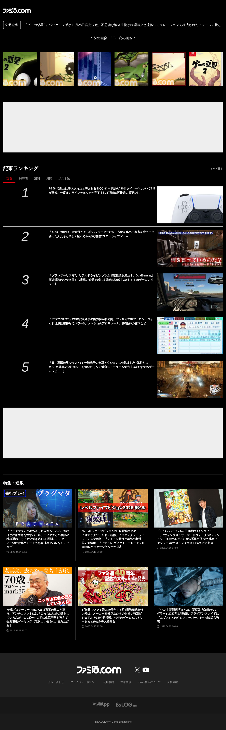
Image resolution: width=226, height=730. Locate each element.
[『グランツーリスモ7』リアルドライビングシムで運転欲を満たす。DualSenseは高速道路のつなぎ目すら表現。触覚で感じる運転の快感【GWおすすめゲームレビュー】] (190, 291)
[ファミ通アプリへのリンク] (100, 704)
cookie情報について (147, 682)
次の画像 (126, 38)
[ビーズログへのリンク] (126, 704)
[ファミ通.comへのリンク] (17, 10)
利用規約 (109, 682)
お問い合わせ (59, 682)
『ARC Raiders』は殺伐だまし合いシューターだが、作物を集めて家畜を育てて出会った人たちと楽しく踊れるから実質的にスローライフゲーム (101, 234)
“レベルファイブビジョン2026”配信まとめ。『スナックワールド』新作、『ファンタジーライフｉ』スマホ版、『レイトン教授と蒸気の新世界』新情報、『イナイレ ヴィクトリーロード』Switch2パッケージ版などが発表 (113, 538)
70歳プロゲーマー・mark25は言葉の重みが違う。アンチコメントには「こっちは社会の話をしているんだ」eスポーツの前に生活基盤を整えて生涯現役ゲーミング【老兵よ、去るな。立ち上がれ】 (37, 617)
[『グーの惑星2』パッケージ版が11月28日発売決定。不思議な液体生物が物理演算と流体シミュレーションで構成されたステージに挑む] (20, 69)
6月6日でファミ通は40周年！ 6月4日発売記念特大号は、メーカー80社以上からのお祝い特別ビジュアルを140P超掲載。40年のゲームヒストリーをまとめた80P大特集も (112, 615)
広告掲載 (169, 682)
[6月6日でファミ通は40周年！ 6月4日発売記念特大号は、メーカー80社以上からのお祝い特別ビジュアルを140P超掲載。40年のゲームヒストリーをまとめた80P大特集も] (112, 586)
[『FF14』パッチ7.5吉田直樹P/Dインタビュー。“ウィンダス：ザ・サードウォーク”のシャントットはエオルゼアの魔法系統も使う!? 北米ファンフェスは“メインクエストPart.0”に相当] (188, 508)
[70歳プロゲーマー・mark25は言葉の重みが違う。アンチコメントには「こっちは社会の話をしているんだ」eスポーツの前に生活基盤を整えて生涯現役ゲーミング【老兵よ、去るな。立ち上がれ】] (37, 586)
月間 (49, 178)
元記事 (11, 25)
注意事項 (125, 682)
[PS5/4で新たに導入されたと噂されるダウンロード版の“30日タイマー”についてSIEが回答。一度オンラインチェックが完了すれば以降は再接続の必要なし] (190, 204)
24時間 (23, 178)
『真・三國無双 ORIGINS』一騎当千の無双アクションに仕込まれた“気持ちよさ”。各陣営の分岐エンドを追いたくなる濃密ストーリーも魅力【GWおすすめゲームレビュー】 (102, 367)
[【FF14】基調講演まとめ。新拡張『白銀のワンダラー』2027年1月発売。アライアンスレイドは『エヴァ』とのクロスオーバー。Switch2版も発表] (188, 586)
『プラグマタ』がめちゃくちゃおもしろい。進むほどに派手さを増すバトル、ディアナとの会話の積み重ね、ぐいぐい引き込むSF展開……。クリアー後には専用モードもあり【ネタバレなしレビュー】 (37, 538)
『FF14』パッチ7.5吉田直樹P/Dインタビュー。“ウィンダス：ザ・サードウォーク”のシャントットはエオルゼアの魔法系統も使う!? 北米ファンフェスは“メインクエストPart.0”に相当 (188, 537)
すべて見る (217, 168)
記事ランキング (20, 168)
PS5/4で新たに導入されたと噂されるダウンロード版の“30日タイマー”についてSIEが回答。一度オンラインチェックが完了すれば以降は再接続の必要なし (102, 190)
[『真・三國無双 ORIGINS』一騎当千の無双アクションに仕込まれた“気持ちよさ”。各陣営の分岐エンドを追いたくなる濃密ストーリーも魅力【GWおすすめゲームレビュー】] (190, 379)
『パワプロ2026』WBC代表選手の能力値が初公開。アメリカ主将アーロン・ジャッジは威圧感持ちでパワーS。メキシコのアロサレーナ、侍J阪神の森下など (101, 321)
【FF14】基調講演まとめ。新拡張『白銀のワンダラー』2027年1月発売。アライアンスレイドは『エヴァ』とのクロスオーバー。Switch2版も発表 (188, 615)
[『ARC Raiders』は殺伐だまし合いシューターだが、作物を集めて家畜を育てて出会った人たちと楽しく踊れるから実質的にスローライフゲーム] (190, 248)
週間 (37, 178)
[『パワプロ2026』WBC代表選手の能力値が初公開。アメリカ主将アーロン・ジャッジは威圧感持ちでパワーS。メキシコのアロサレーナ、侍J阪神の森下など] (190, 335)
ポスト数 (64, 178)
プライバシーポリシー (85, 682)
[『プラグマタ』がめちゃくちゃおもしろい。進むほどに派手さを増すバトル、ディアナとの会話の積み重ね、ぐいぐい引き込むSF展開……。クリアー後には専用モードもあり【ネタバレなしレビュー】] (37, 508)
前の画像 (100, 38)
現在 (9, 178)
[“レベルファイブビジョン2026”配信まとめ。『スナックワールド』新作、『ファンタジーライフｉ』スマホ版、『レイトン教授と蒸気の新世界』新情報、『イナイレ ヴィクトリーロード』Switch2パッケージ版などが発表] (112, 508)
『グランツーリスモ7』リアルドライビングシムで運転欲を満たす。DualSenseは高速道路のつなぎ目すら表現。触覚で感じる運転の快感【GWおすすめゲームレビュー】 (101, 280)
